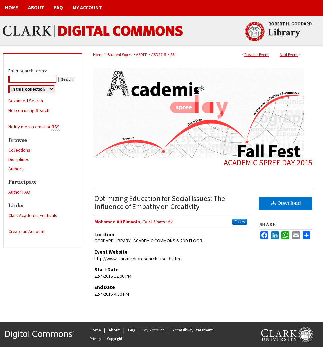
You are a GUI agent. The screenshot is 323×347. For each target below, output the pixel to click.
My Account (153, 330)
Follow (239, 222)
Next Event (289, 55)
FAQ (131, 330)
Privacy (95, 338)
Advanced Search (25, 101)
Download (286, 203)
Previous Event (256, 55)
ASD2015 (159, 55)
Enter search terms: (27, 71)
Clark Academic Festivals (32, 215)
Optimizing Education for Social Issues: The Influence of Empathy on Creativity (159, 202)
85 (172, 55)
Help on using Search (28, 111)
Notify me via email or (34, 127)
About (114, 330)
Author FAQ (19, 192)
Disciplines (18, 159)
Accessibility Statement (192, 330)
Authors (16, 169)
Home (98, 55)
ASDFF (142, 55)
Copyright (114, 338)
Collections (19, 150)
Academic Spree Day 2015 (268, 163)
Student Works (120, 55)
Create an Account (26, 231)
